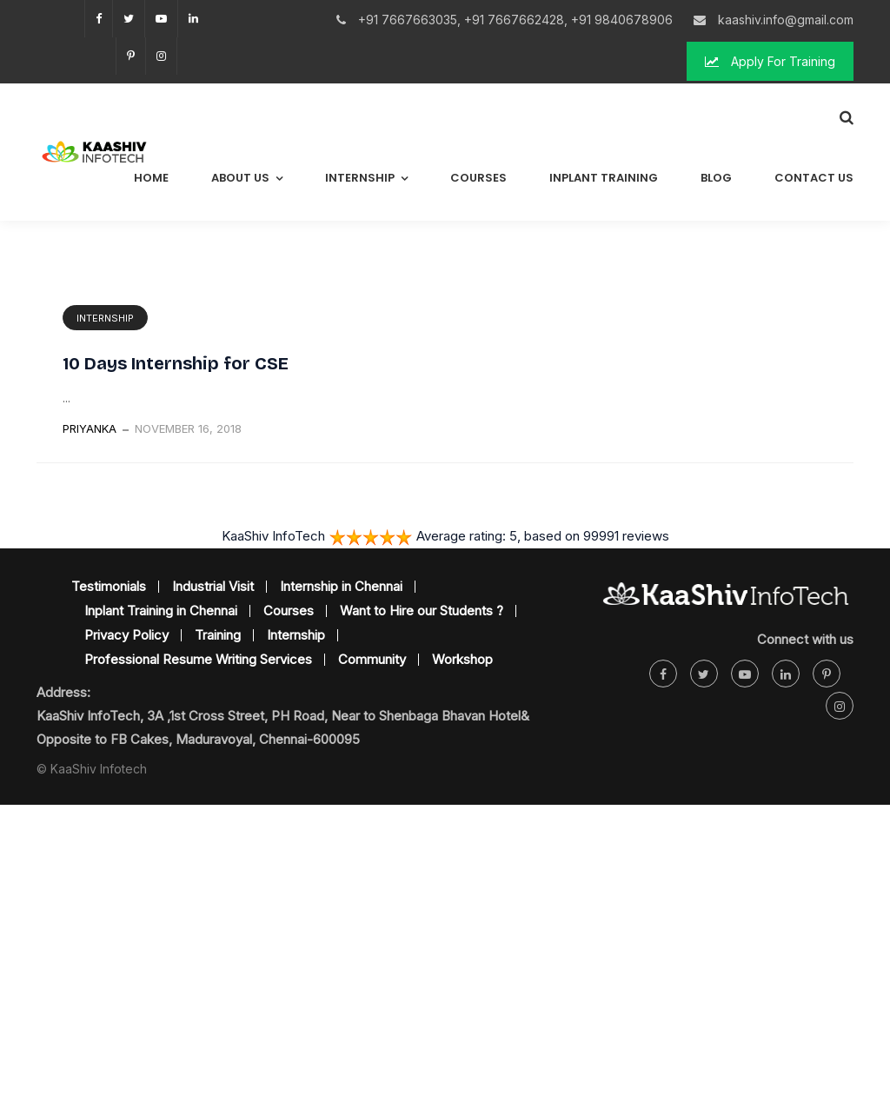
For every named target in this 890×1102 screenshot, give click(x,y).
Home (151, 177)
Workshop (462, 659)
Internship (360, 177)
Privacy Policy (126, 635)
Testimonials (108, 586)
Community (372, 659)
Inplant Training (603, 177)
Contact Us (813, 177)
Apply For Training (770, 61)
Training (218, 635)
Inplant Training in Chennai (160, 610)
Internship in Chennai (341, 586)
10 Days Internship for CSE (176, 363)
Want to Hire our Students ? (421, 610)
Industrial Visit (213, 586)
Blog (716, 177)
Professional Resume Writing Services (198, 659)
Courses (478, 177)
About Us (240, 177)
